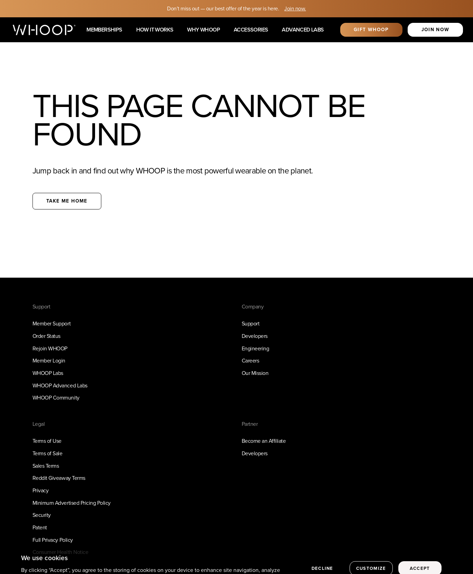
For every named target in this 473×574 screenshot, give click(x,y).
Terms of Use (47, 441)
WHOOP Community (56, 398)
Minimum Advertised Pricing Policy (72, 503)
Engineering (255, 348)
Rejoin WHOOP (50, 348)
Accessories (251, 30)
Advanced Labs (303, 30)
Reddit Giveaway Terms (59, 478)
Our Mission (255, 373)
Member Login (49, 361)
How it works (155, 30)
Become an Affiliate (264, 441)
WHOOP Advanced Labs (60, 385)
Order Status (47, 336)
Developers (255, 336)
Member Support (52, 324)
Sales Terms (46, 466)
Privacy (41, 490)
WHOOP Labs (48, 373)
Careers (250, 361)
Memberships (104, 30)
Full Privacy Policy (53, 540)
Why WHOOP (203, 30)
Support (251, 324)
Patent (40, 527)
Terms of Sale (48, 453)
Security (42, 515)
